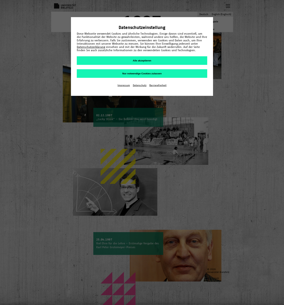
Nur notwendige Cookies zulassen (142, 73)
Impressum (124, 85)
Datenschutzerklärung (91, 47)
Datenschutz (139, 85)
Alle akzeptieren (142, 60)
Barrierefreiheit (157, 85)
